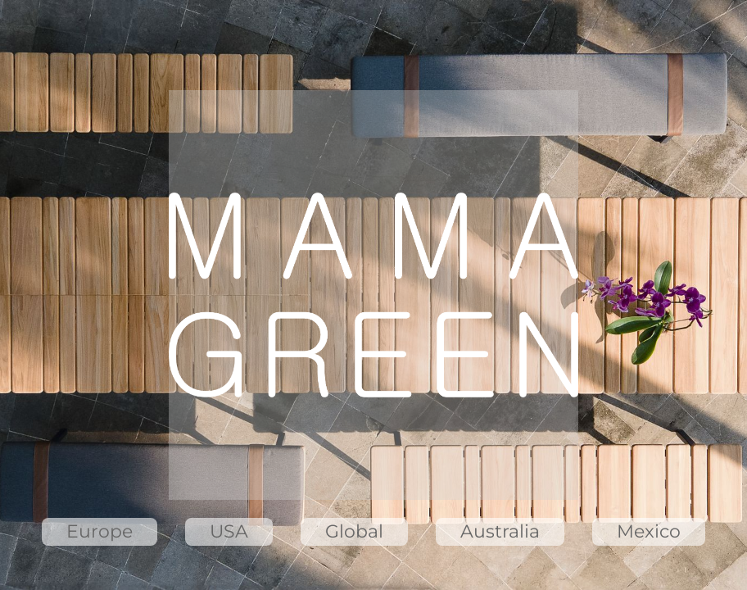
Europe (99, 531)
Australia (500, 531)
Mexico (649, 531)
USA (229, 531)
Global (354, 531)
